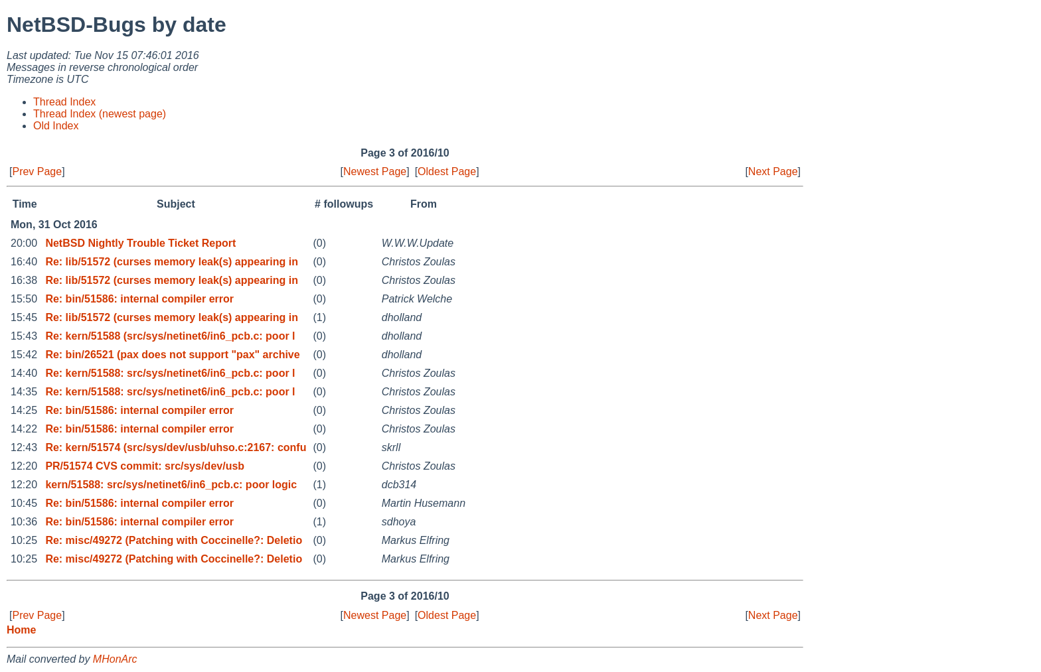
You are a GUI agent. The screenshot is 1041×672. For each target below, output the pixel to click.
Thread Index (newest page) (99, 113)
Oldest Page (447, 171)
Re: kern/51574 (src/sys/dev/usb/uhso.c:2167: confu (175, 447)
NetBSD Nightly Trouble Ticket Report (140, 243)
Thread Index (64, 101)
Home (21, 630)
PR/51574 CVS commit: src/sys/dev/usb (144, 466)
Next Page (773, 171)
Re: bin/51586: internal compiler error (139, 298)
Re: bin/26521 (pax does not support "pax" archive (172, 354)
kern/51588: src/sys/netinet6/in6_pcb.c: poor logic (171, 484)
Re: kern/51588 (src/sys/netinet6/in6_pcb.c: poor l (170, 336)
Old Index (55, 125)
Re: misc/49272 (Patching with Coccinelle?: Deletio (173, 540)
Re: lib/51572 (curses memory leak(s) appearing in (171, 261)
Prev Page (37, 171)
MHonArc (115, 659)
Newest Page (374, 171)
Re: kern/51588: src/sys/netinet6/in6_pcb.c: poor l (170, 373)
